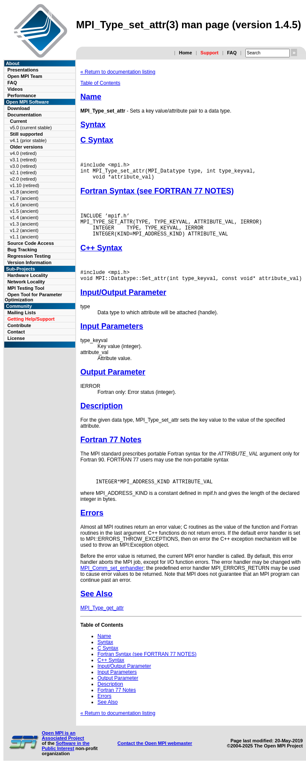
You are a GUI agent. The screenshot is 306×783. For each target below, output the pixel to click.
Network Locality (26, 281)
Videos (15, 89)
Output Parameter (112, 383)
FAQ (232, 52)
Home (185, 52)
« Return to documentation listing (117, 72)
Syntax (93, 124)
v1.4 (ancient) (24, 217)
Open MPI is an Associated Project (63, 748)
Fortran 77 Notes (110, 451)
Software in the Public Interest (66, 758)
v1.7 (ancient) (24, 198)
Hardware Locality (27, 275)
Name (90, 96)
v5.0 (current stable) (31, 127)
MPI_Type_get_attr (102, 621)
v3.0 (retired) (23, 166)
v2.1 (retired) (23, 172)
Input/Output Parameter (123, 304)
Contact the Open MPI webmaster (155, 756)
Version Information (29, 262)
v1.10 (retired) (24, 185)
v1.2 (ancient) (24, 230)
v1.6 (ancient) (24, 204)
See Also (96, 606)
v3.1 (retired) (23, 159)
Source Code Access (30, 243)
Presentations (22, 69)
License (16, 338)
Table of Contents (100, 83)
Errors (91, 525)
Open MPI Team (24, 76)
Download (18, 108)
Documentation (24, 114)
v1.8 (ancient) (24, 191)
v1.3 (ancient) (24, 223)
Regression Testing (28, 256)
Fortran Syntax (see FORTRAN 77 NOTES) (157, 195)
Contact (16, 331)
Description (101, 417)
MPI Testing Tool (25, 288)
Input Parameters (111, 337)
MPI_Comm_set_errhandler (111, 581)
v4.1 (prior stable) (28, 140)
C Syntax (96, 140)
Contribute (19, 325)
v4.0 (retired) (23, 153)
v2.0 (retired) (23, 179)
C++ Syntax (101, 257)
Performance (21, 95)
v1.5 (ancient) (24, 211)
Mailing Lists (21, 312)
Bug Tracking (22, 249)
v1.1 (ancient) (24, 236)
